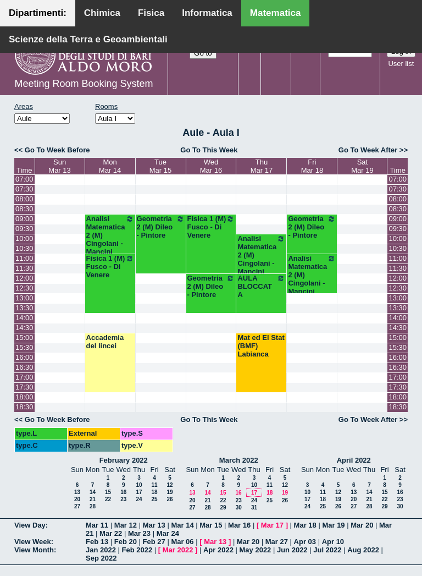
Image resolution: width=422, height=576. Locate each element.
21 (93, 499)
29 (223, 507)
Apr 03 (305, 541)
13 (77, 492)
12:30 (24, 288)
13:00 (24, 298)
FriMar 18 (312, 166)
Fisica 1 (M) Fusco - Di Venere (211, 227)
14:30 (24, 327)
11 (154, 485)
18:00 (24, 397)
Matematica (275, 13)
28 (93, 506)
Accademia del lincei (105, 341)
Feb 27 (154, 541)
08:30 (24, 209)
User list (401, 63)
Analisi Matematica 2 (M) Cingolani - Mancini (110, 235)
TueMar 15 (160, 166)
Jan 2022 (101, 550)
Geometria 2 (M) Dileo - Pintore (161, 227)
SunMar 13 (59, 166)
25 (154, 499)
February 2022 (123, 460)
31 (254, 507)
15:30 (24, 347)
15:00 (24, 337)
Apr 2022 (218, 550)
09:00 (24, 219)
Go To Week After (367, 150)
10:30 (24, 248)
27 (77, 506)
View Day (30, 525)
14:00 (24, 318)
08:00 (24, 199)
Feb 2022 (137, 550)
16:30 (24, 367)
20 (77, 499)
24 (139, 499)
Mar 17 (272, 525)
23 (123, 499)
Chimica (102, 13)
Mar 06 (182, 541)
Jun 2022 (292, 550)
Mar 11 (97, 525)
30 (239, 507)
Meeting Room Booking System (83, 83)
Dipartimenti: (37, 13)
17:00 (24, 377)
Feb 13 (97, 541)
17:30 (24, 387)
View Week (32, 541)
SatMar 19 (362, 166)
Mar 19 (333, 525)
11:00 (24, 258)
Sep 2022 (101, 558)
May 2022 (255, 550)
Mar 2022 (178, 550)
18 (154, 492)
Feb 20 (125, 541)
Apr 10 (333, 541)
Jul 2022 (327, 550)
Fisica (151, 13)
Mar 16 (239, 525)
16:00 (24, 357)
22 (108, 499)
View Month (34, 550)
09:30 (24, 228)
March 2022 (238, 460)
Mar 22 (110, 533)
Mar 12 (125, 525)
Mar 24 (168, 533)
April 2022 (354, 460)
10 (139, 485)
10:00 (24, 238)
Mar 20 (362, 525)
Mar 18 (305, 525)
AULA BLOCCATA (261, 286)
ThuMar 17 (262, 166)
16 (123, 492)
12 (169, 485)
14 (93, 492)
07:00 (24, 179)
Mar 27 (276, 541)
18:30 (24, 407)
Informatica (207, 13)
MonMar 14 (110, 166)
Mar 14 (182, 525)
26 (169, 499)
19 (169, 492)
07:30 (24, 189)
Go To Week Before (57, 150)
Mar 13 (154, 525)
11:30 (24, 268)
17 (139, 492)
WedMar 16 (211, 166)
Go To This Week (208, 150)
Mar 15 (210, 525)
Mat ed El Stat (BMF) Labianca (260, 345)
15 (108, 492)
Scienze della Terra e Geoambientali (88, 39)
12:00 (24, 278)
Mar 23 (139, 533)
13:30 (24, 308)
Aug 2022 (363, 550)
